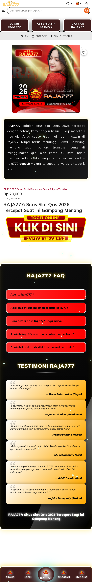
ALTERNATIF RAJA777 (46, 25)
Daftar (46, 574)
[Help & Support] (69, 3)
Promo (10, 574)
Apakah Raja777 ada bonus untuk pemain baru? (42, 334)
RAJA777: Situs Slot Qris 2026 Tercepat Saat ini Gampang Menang (46, 517)
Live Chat (82, 574)
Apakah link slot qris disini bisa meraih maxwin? (42, 347)
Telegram (64, 574)
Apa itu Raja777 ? (22, 294)
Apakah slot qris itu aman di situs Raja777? (39, 307)
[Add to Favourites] (84, 52)
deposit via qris (30, 163)
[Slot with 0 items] (86, 3)
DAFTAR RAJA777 (77, 25)
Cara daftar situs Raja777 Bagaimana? (36, 321)
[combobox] (45, 10)
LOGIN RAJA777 (14, 25)
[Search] (86, 10)
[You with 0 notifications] (78, 3)
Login (28, 574)
